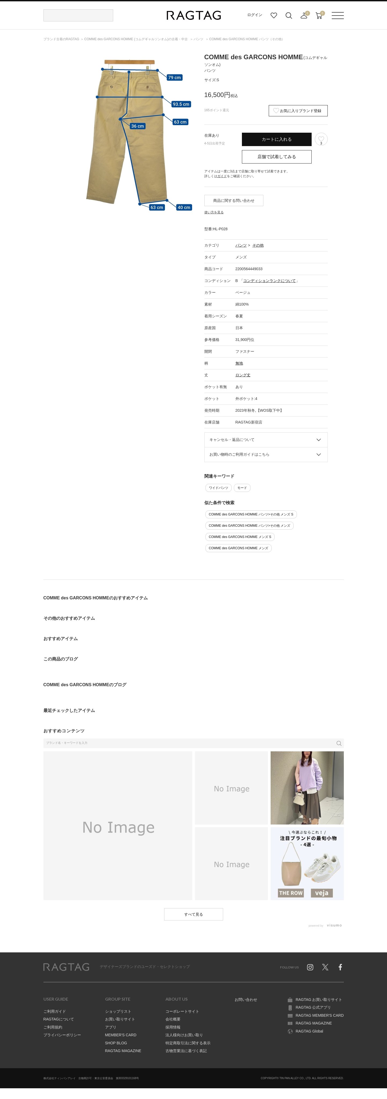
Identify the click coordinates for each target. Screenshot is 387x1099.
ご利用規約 (52, 1027)
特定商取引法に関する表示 (188, 1043)
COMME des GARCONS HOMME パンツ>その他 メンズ (249, 526)
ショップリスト (118, 1011)
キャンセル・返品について (232, 439)
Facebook (340, 967)
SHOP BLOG (116, 1043)
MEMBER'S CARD (121, 1035)
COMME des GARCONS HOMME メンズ (238, 548)
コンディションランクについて (269, 281)
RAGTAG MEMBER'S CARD (320, 1015)
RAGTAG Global (309, 1031)
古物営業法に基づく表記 (186, 1051)
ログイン (254, 15)
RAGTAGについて (58, 1019)
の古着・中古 (136, 39)
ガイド (222, 176)
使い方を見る (214, 212)
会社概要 (172, 1019)
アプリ (110, 1027)
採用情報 (172, 1027)
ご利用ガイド (54, 1011)
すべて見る (193, 914)
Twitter (325, 967)
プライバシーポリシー (62, 1035)
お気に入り (273, 15)
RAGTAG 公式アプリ (313, 1007)
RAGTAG (66, 967)
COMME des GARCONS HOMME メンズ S (240, 537)
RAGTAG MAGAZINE (123, 1051)
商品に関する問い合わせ (234, 200)
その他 (258, 245)
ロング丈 (242, 375)
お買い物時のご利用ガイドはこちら (239, 454)
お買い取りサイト (120, 1019)
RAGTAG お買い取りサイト (319, 999)
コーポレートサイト (182, 1011)
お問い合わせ (246, 999)
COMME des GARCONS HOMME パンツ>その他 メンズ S (251, 514)
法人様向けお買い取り (184, 1035)
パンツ (241, 245)
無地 (239, 363)
